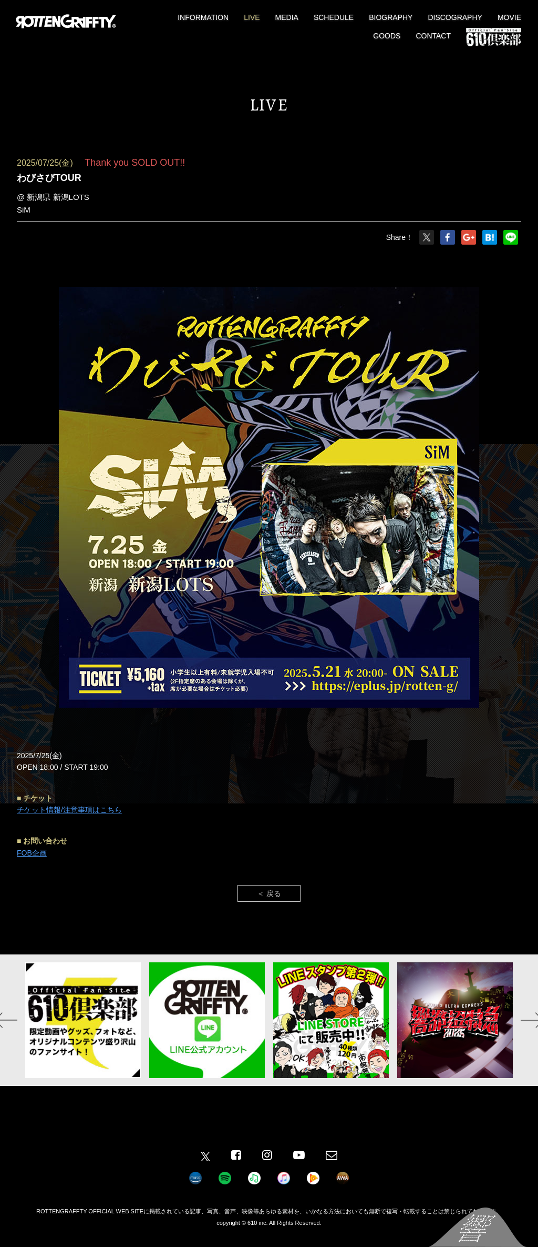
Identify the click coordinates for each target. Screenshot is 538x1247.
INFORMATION (203, 17)
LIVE (252, 17)
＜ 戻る (269, 893)
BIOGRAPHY (390, 17)
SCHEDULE (334, 17)
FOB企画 (32, 853)
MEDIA (286, 17)
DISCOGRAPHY (455, 17)
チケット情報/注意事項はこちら (69, 810)
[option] (83, 1020)
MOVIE (509, 17)
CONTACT (433, 36)
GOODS (386, 36)
